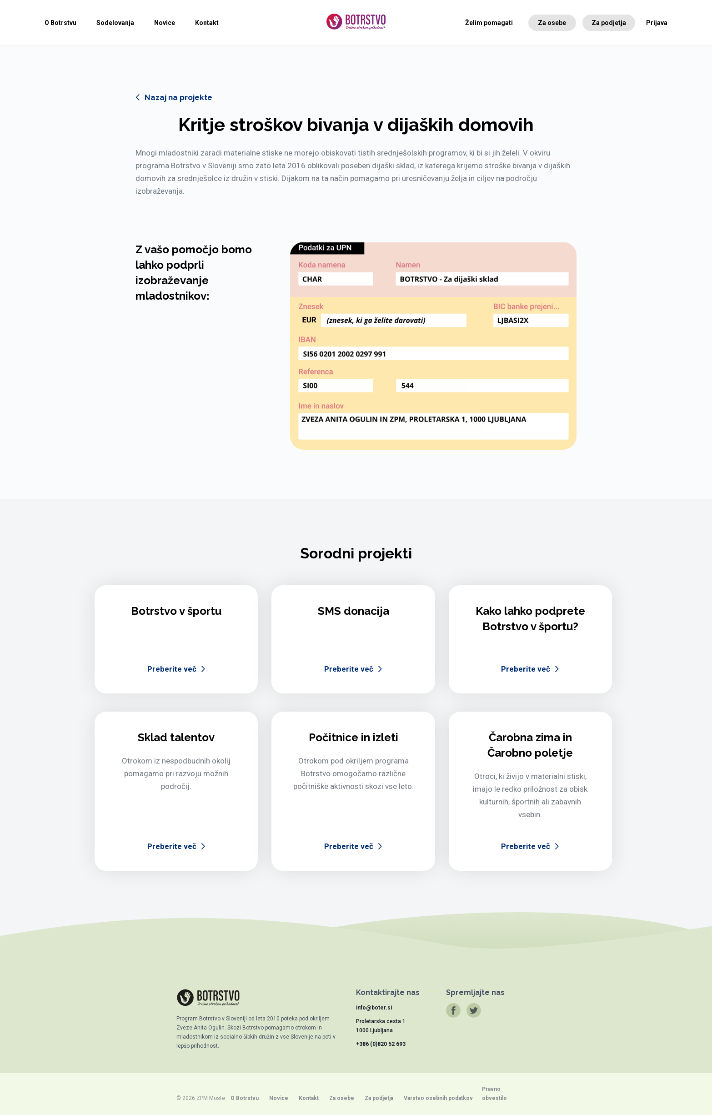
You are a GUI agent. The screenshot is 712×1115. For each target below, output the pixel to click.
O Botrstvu (60, 22)
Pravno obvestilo (494, 1093)
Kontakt (207, 22)
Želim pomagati (489, 22)
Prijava (656, 22)
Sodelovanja (115, 22)
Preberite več (171, 668)
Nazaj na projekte (178, 97)
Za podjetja (609, 22)
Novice (164, 22)
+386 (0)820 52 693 (381, 1044)
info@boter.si (374, 1008)
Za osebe (552, 22)
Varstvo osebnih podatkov (438, 1098)
